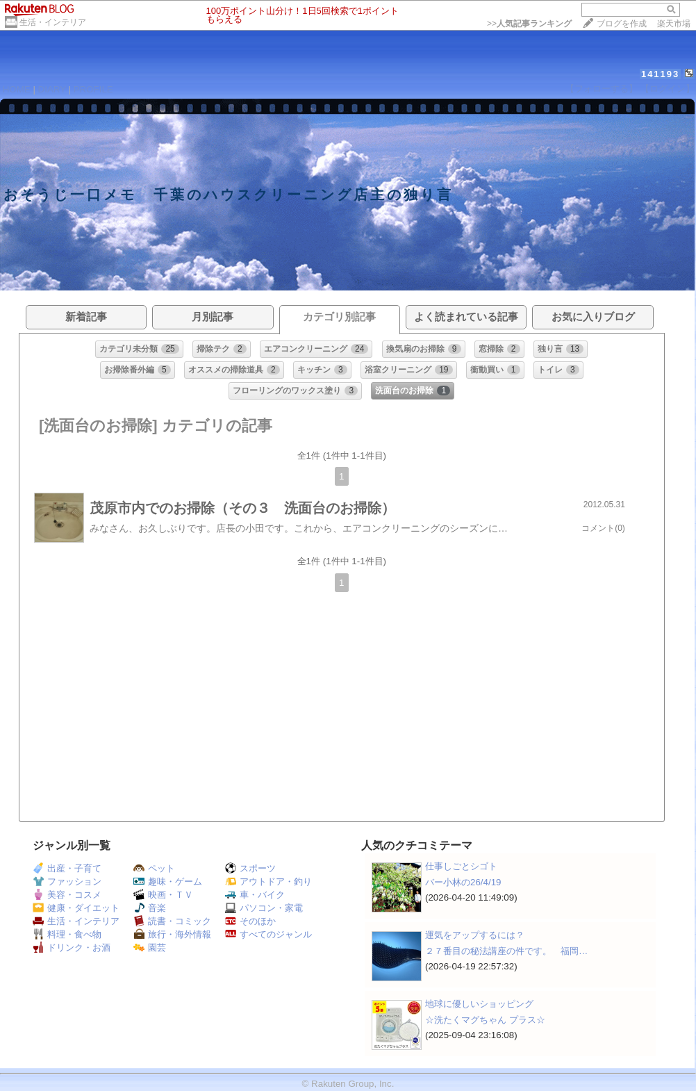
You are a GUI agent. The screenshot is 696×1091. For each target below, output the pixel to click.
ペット (154, 868)
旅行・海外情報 (172, 934)
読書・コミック (172, 921)
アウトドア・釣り (268, 881)
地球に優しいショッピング (479, 1004)
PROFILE (93, 89)
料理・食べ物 (67, 934)
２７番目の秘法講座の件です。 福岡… (506, 951)
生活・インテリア (52, 22)
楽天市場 (673, 23)
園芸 (149, 947)
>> (529, 23)
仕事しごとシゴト (461, 866)
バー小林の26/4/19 (463, 882)
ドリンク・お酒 (71, 947)
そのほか (250, 921)
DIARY (52, 89)
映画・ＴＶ (163, 894)
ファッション (67, 881)
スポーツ (250, 868)
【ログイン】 (667, 88)
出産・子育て (67, 868)
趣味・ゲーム (167, 881)
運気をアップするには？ (474, 935)
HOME (17, 89)
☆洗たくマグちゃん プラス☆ (485, 1020)
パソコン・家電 (264, 908)
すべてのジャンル (268, 934)
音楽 (149, 908)
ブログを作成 (622, 23)
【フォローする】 (601, 88)
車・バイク (255, 894)
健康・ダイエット (76, 908)
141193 (660, 74)
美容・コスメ (67, 894)
